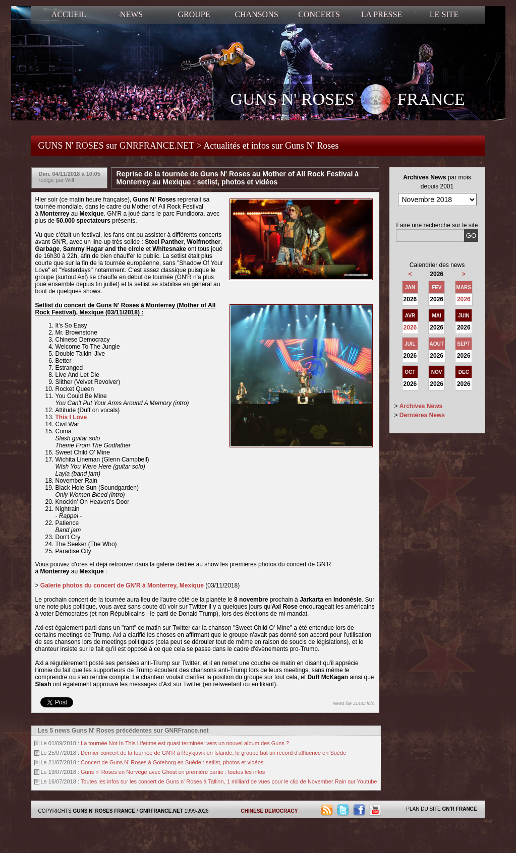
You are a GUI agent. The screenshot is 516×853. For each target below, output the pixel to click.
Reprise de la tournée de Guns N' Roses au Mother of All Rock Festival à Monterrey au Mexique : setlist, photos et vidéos (238, 178)
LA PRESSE (381, 14)
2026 (464, 299)
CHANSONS (256, 14)
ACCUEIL (68, 14)
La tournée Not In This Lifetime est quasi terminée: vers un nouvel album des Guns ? (185, 743)
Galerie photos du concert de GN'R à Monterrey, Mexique (122, 585)
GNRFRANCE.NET (161, 811)
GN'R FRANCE (459, 809)
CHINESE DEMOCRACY (269, 811)
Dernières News (422, 415)
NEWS (131, 14)
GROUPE (194, 14)
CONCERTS (319, 14)
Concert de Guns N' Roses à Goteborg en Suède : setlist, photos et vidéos (172, 762)
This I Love (71, 417)
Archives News (420, 406)
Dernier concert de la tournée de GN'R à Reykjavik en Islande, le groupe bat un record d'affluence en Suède (213, 753)
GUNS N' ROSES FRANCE (348, 100)
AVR (410, 315)
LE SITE (444, 14)
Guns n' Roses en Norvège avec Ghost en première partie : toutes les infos (173, 772)
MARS (463, 287)
